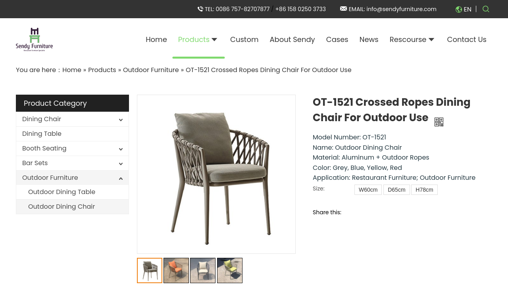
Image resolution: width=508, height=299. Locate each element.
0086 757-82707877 (243, 9)
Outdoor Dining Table (61, 191)
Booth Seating (44, 148)
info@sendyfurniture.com (402, 9)
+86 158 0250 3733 (300, 9)
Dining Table (42, 133)
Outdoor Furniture (50, 177)
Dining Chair (41, 119)
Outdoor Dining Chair (61, 206)
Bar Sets (35, 163)
